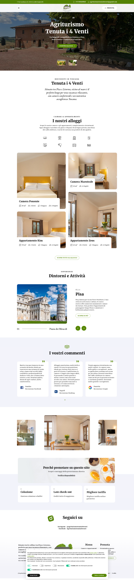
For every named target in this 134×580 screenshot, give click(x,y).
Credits (114, 573)
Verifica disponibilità (66, 478)
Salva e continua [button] (99, 575)
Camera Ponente (29, 201)
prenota (109, 8)
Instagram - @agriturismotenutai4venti (72, 526)
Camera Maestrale (81, 181)
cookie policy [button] (30, 556)
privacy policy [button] (93, 552)
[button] (61, 62)
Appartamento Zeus (82, 240)
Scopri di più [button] (33, 575)
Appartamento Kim (31, 240)
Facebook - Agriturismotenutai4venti (72, 529)
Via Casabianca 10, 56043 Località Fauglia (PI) (30, 2)
